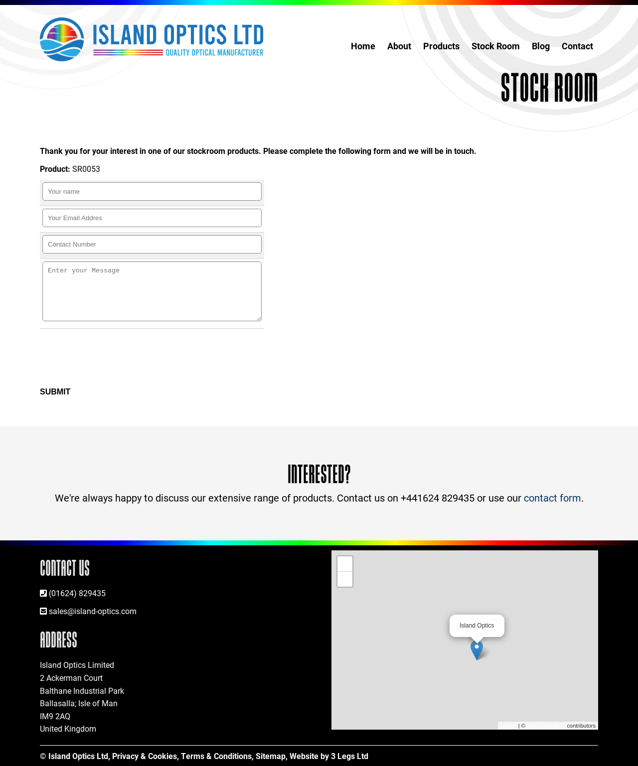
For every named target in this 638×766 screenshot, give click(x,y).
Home (363, 46)
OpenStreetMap (546, 726)
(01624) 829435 (77, 593)
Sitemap (271, 756)
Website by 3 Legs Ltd (329, 756)
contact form (552, 497)
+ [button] (345, 563)
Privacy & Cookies (144, 756)
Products (441, 46)
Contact (577, 46)
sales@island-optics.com (93, 611)
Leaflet (508, 726)
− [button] (345, 579)
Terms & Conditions (216, 756)
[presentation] (119, 358)
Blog (541, 46)
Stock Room (496, 46)
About (399, 46)
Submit (55, 391)
